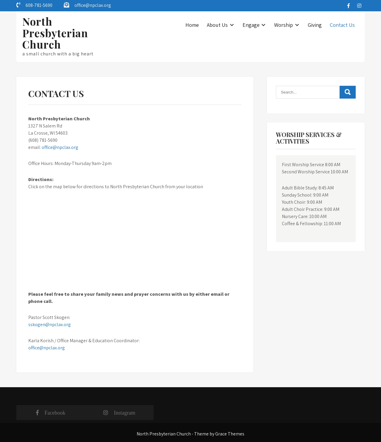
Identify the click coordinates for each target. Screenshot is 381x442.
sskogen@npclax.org (49, 324)
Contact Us (342, 24)
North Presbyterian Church (55, 32)
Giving (315, 24)
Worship (283, 24)
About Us (217, 24)
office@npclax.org (92, 5)
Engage (251, 24)
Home (192, 24)
